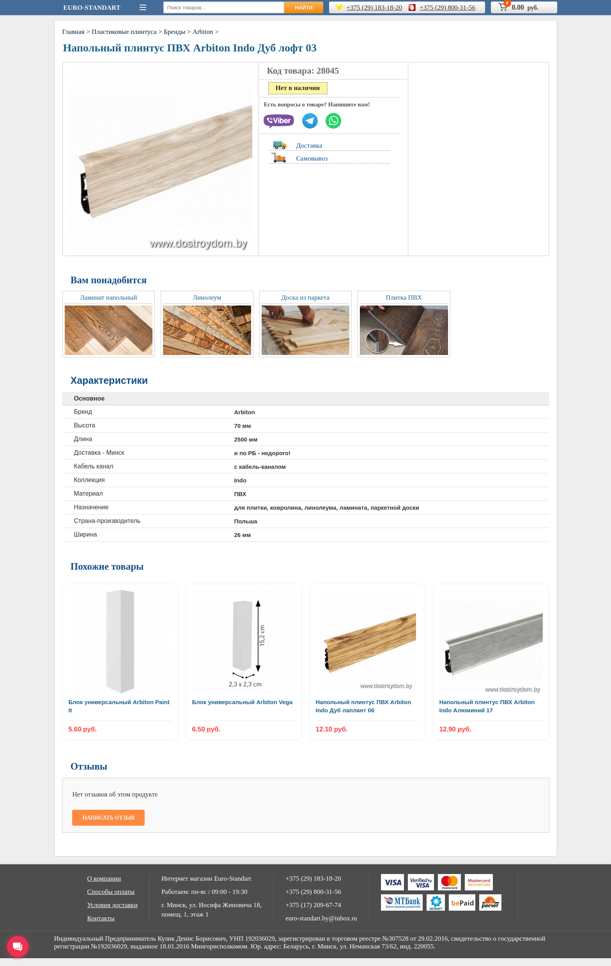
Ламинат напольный (108, 297)
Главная (73, 31)
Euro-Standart (91, 7)
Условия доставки (112, 905)
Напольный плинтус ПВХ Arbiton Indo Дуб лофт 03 (190, 48)
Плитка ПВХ (404, 297)
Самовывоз (312, 158)
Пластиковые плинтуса (124, 31)
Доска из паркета (305, 297)
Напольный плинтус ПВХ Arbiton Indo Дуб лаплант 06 (363, 706)
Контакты (101, 918)
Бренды (174, 31)
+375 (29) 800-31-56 (447, 7)
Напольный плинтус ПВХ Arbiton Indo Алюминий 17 (487, 706)
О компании (104, 878)
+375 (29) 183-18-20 (374, 7)
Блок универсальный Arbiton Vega (242, 702)
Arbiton (203, 31)
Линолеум (207, 297)
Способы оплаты (111, 891)
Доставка (309, 145)
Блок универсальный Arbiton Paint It (119, 706)
